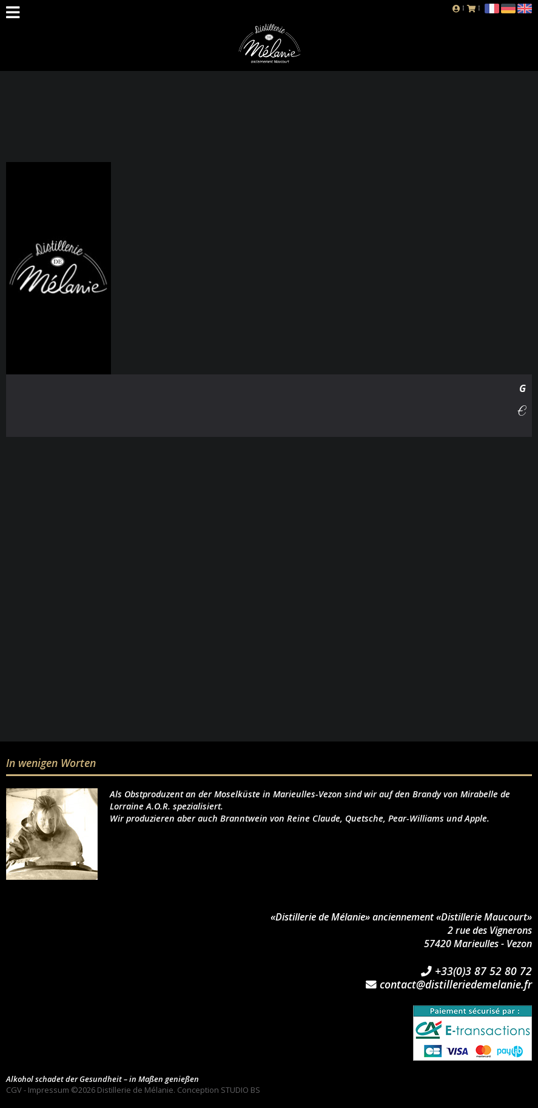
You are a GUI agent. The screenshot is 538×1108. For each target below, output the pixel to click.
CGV (14, 1089)
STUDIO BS (240, 1089)
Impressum (48, 1089)
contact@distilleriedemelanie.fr (449, 984)
